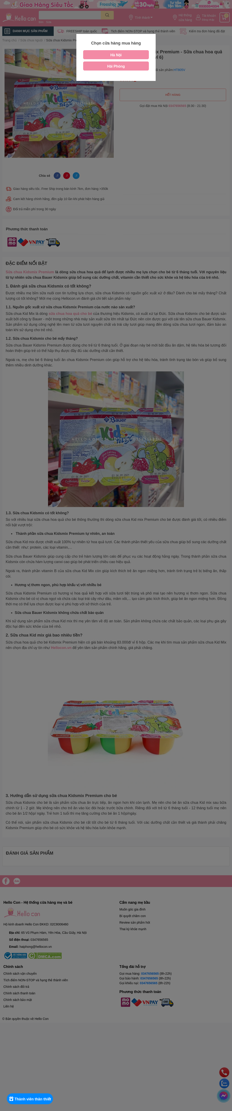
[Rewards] (31, 1098)
